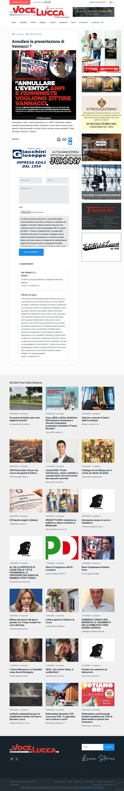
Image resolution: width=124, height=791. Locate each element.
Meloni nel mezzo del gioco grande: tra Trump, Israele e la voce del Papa (25, 622)
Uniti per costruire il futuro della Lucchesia (95, 419)
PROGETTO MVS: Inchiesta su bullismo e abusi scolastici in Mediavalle (61, 523)
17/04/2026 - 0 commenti (19, 563)
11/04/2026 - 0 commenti (19, 665)
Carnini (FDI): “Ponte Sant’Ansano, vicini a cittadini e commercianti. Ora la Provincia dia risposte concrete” (62, 474)
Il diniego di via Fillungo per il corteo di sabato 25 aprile (97, 472)
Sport (73, 22)
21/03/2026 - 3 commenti (91, 665)
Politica (33, 22)
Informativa (77, 782)
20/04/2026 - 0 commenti (19, 516)
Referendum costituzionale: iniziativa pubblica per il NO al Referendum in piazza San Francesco (97, 718)
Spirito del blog (60, 782)
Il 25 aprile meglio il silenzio (24, 520)
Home (14, 22)
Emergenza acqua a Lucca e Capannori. (96, 521)
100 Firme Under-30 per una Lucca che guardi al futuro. (24, 472)
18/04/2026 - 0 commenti (91, 516)
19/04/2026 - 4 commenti (55, 516)
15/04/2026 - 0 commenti (19, 616)
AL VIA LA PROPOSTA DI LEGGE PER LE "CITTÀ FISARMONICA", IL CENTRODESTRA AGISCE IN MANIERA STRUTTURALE (24, 573)
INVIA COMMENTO (31, 252)
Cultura (53, 22)
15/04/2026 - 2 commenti (91, 563)
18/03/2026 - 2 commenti (19, 710)
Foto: (21, 207)
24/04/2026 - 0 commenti (19, 414)
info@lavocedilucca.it (86, 788)
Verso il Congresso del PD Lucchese (59, 569)
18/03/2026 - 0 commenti (91, 710)
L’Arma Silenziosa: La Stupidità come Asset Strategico (26, 671)
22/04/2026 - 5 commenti (19, 466)
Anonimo (15, 139)
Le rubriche (96, 22)
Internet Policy (97, 785)
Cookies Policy (109, 785)
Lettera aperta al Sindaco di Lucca (60, 621)
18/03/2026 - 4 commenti (55, 710)
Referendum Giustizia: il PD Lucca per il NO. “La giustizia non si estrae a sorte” (60, 716)
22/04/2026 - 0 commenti (91, 414)
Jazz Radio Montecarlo (41, 2)
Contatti (69, 782)
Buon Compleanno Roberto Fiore (96, 569)
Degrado (43, 22)
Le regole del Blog (89, 782)
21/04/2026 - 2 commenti (55, 466)
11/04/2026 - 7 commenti (55, 665)
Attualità (23, 22)
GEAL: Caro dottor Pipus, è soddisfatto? (59, 671)
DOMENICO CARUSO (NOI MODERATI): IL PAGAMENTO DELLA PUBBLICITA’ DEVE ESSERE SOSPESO (96, 623)
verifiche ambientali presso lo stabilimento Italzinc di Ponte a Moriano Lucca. (25, 716)
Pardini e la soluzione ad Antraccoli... (94, 671)
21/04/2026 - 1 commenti (91, 466)
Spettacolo (63, 22)
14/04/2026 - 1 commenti (55, 616)
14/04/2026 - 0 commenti (91, 616)
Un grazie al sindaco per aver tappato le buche (25, 419)
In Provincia (83, 22)
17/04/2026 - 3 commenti (55, 563)
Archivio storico (99, 788)
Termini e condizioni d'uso (105, 782)
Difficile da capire (29, 294)
